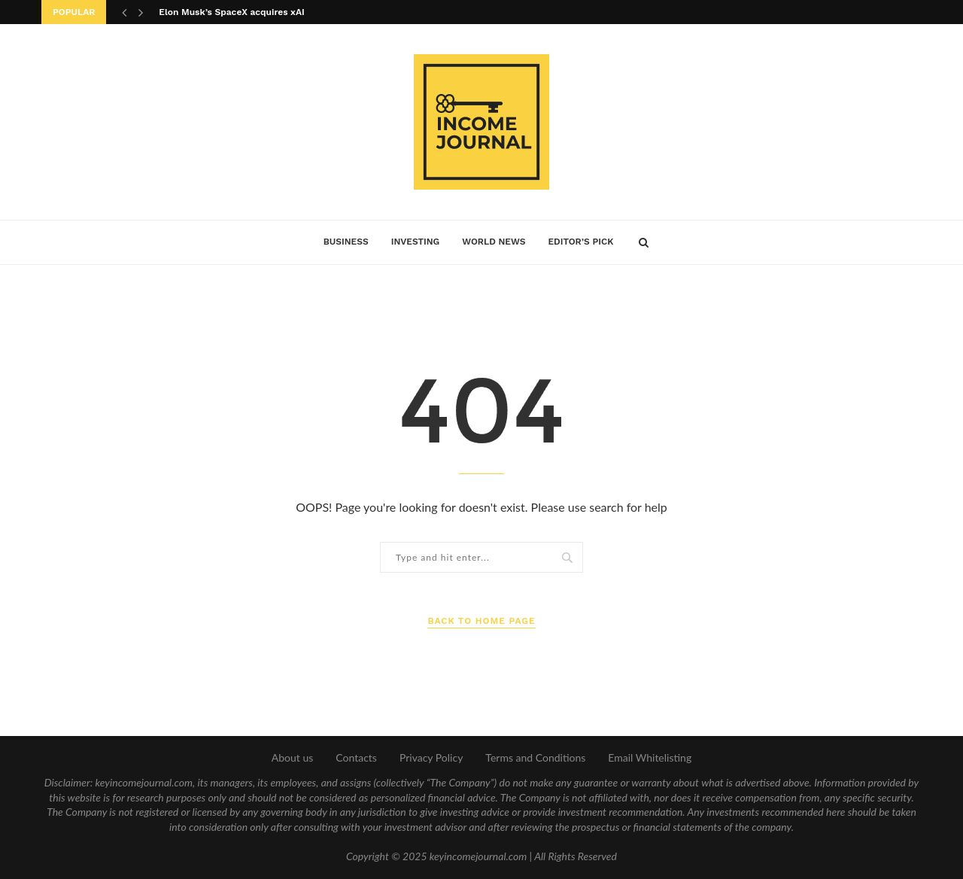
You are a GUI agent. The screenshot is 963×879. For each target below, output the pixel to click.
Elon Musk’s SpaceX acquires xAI (231, 12)
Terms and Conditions (535, 757)
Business (346, 241)
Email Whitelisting (649, 757)
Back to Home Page (481, 621)
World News (493, 241)
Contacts (356, 757)
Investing (415, 241)
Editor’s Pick (580, 241)
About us (293, 757)
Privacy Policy (431, 757)
